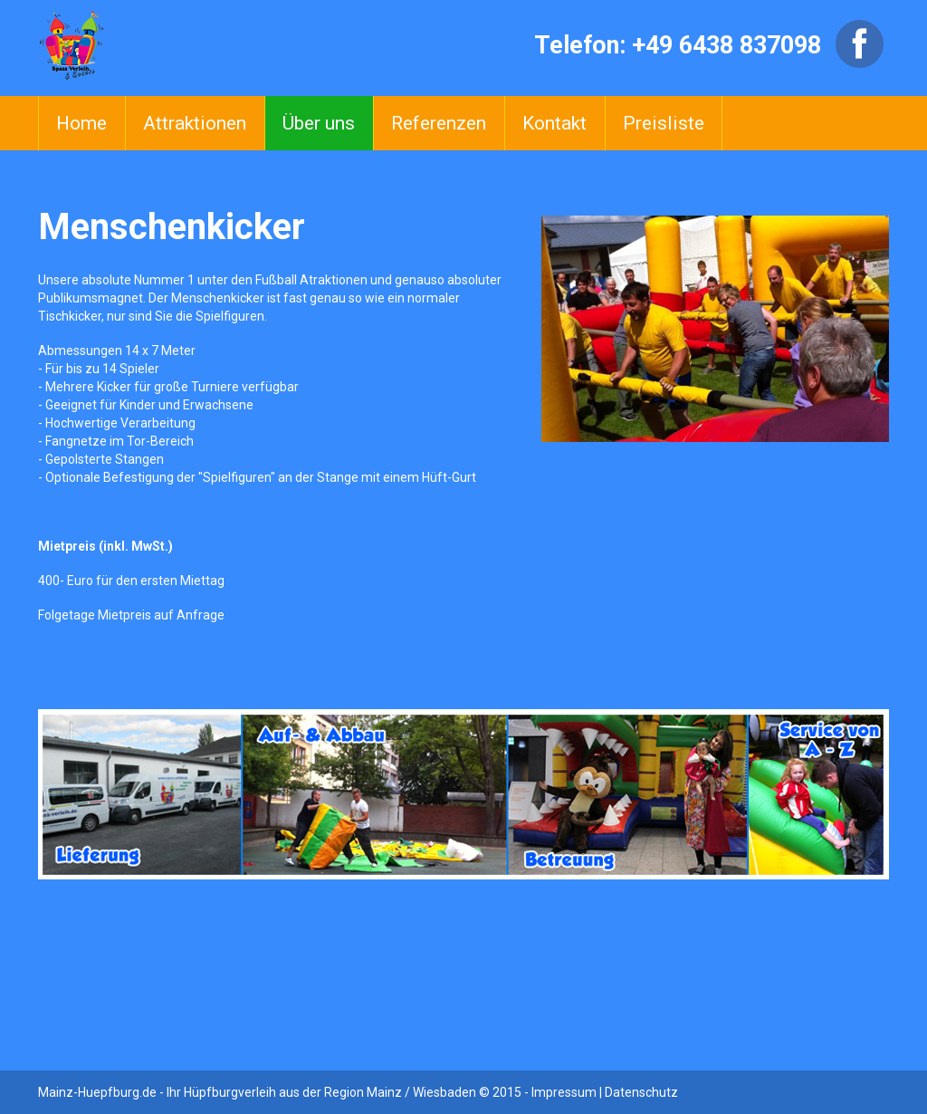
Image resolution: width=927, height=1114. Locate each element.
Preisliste (663, 123)
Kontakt (554, 123)
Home (81, 123)
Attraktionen (194, 123)
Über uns (318, 123)
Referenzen (438, 123)
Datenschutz (641, 1092)
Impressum (564, 1092)
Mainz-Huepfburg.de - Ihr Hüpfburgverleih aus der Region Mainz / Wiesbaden (257, 1092)
